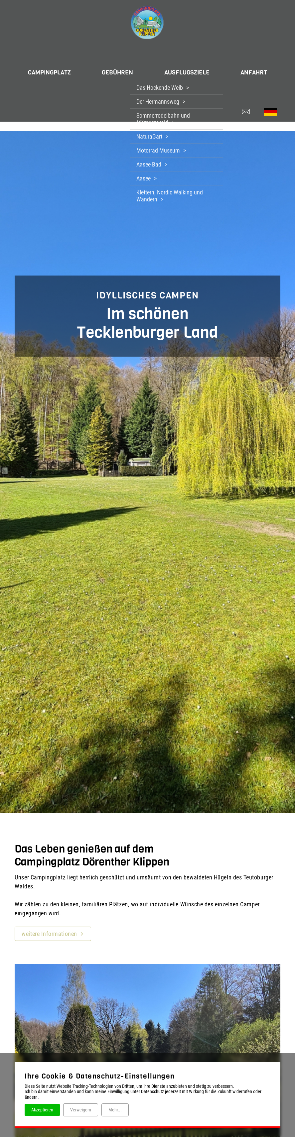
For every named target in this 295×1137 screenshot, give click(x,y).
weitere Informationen (49, 927)
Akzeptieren (42, 1109)
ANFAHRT (260, 69)
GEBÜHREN (115, 69)
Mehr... (115, 1109)
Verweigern (80, 1109)
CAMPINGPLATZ (42, 69)
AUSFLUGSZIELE (189, 69)
